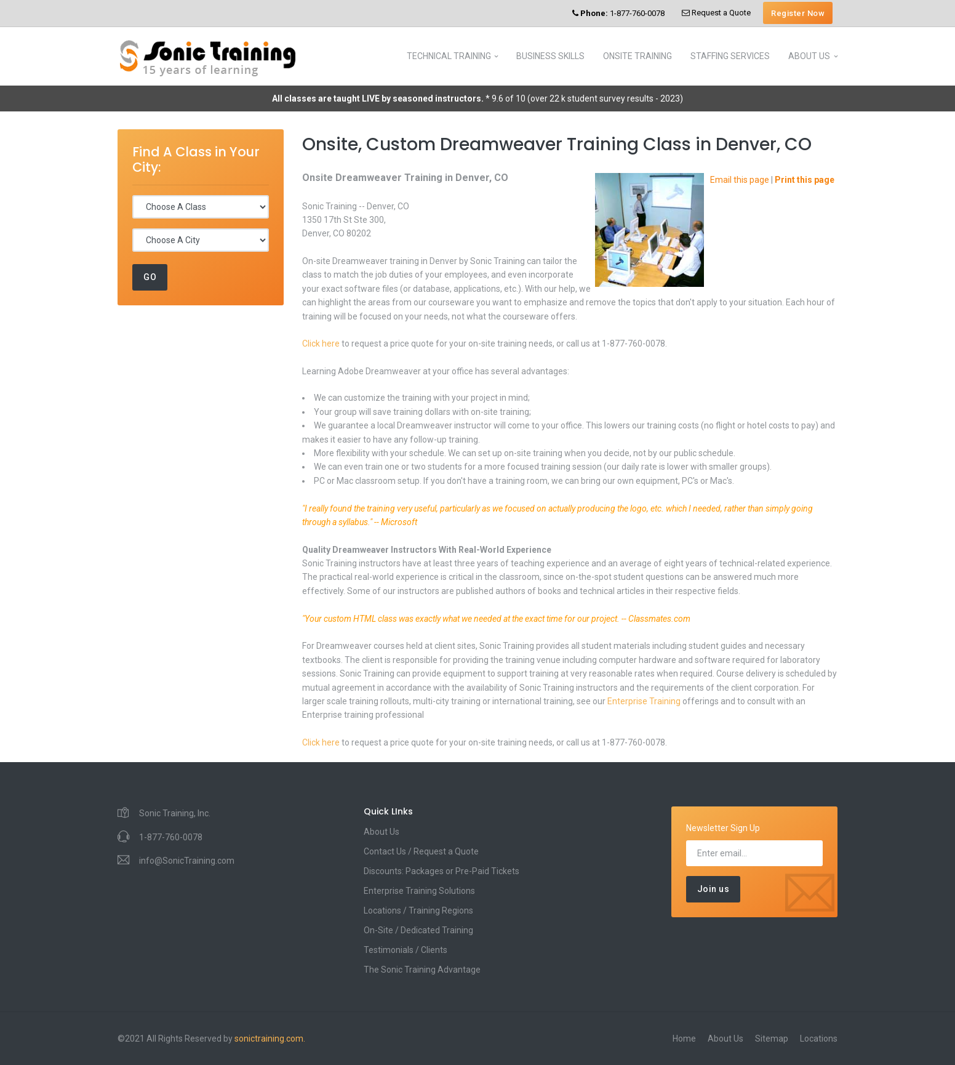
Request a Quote (716, 12)
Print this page (804, 180)
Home (684, 1038)
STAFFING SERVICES (730, 56)
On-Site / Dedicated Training (418, 930)
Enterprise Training (644, 701)
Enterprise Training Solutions (419, 891)
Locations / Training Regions (418, 910)
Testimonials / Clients (405, 950)
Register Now (798, 13)
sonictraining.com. (269, 1038)
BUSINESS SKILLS (550, 56)
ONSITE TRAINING (637, 56)
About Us (381, 832)
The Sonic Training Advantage (422, 970)
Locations (818, 1038)
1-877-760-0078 (618, 13)
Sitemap (771, 1038)
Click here (321, 343)
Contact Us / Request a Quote (421, 851)
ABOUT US (809, 56)
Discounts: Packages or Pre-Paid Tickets (441, 871)
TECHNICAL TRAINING (449, 56)
